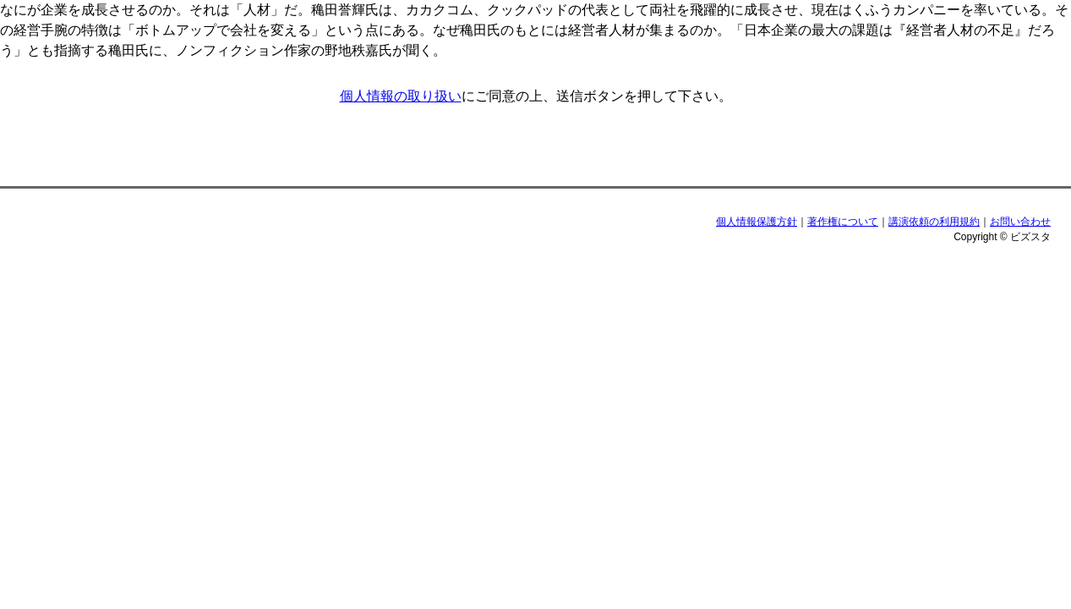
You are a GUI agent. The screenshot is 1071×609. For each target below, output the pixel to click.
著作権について (842, 222)
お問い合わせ (1020, 222)
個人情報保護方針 (756, 222)
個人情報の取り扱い (401, 96)
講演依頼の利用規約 (934, 222)
